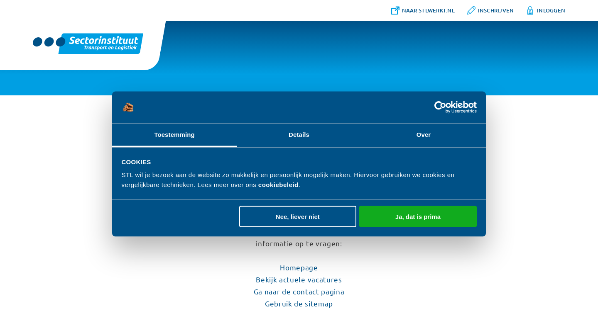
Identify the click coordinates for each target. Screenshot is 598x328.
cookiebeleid (278, 184)
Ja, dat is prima (418, 216)
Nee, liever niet (298, 216)
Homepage (299, 267)
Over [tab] (424, 134)
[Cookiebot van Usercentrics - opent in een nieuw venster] (440, 107)
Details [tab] (299, 134)
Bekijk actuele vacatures (299, 279)
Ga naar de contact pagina (299, 291)
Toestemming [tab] (174, 134)
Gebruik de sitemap (299, 303)
